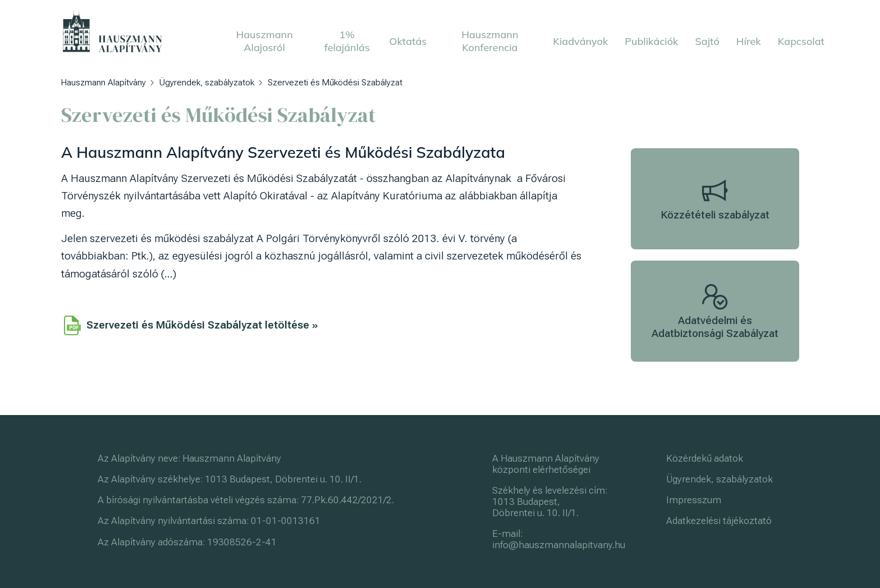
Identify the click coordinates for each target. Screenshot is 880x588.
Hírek (748, 41)
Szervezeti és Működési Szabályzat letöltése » (191, 324)
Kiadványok (580, 41)
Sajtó (707, 41)
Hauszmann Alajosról (264, 41)
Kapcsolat (801, 41)
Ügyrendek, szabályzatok (719, 479)
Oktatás (408, 41)
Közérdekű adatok (704, 458)
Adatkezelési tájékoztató (719, 520)
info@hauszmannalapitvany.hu (558, 544)
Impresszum (693, 499)
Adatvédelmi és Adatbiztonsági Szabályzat (715, 311)
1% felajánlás (347, 41)
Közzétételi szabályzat (715, 199)
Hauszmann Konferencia (489, 41)
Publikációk (651, 41)
